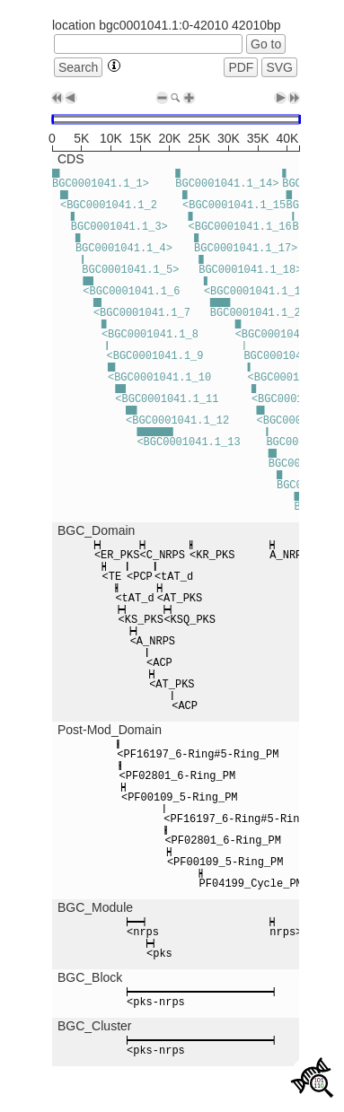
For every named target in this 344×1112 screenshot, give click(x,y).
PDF (240, 67)
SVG (279, 67)
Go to (266, 44)
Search (78, 67)
